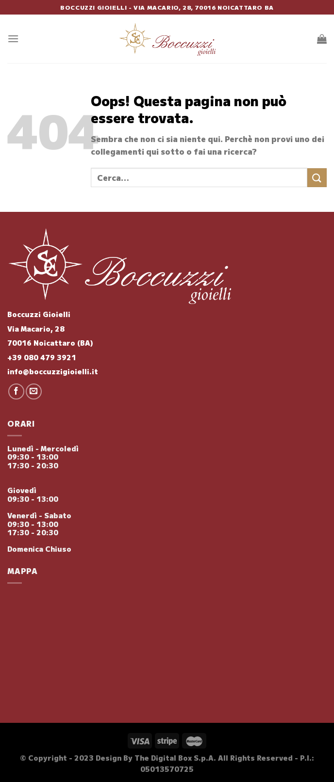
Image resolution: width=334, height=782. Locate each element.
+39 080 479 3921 (41, 357)
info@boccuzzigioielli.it (52, 371)
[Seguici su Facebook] (16, 391)
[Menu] (13, 38)
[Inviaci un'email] (34, 391)
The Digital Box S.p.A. (175, 757)
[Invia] (317, 177)
